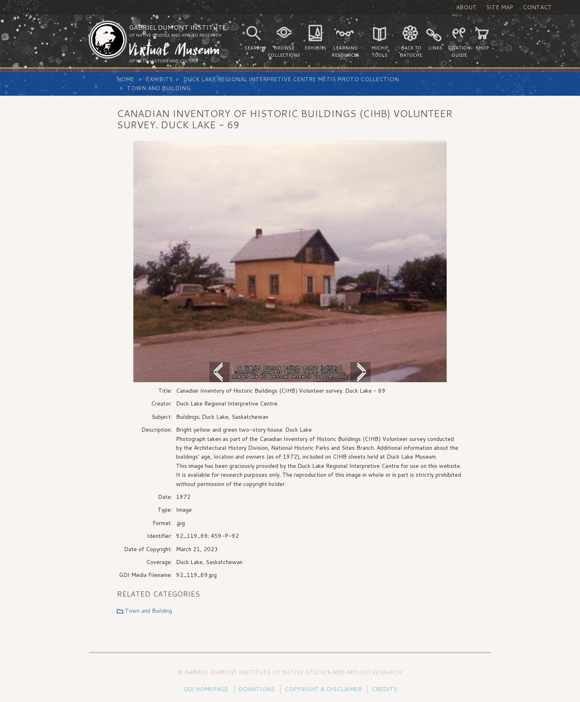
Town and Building (159, 88)
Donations (256, 689)
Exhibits (159, 79)
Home (125, 79)
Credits (384, 689)
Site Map (499, 7)
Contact (537, 7)
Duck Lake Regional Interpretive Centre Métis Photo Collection (291, 79)
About (466, 7)
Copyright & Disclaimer (323, 689)
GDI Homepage (205, 689)
